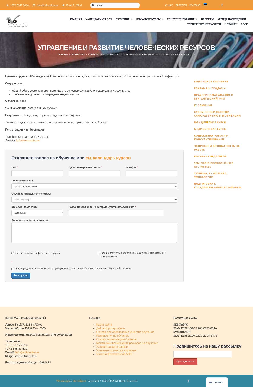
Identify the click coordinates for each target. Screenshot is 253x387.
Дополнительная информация (29, 220)
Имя (14, 167)
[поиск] (115, 5)
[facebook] (222, 5)
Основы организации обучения (116, 339)
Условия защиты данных (112, 347)
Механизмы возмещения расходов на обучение (127, 343)
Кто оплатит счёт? (22, 180)
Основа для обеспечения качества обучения (125, 332)
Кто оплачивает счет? (24, 207)
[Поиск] (93, 5)
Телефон (132, 167)
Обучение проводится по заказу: (31, 193)
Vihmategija (63, 380)
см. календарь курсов (108, 158)
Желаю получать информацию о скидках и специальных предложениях (131, 255)
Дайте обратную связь (110, 328)
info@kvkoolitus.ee (28, 140)
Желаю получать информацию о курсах (35, 253)
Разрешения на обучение (112, 336)
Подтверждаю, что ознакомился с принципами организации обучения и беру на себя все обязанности (71, 268)
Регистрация (21, 275)
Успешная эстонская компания (116, 350)
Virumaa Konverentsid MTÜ (114, 354)
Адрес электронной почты (85, 167)
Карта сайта (104, 324)
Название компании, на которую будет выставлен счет (102, 207)
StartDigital (79, 380)
